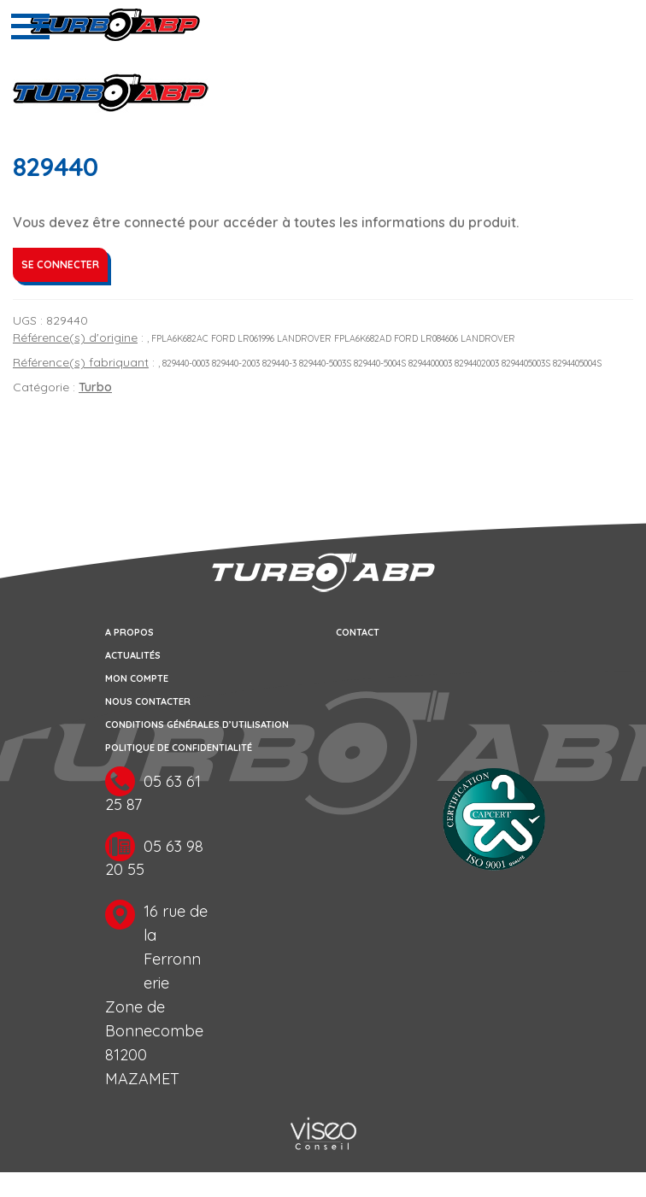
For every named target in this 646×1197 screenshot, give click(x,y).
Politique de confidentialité (178, 748)
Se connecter (60, 264)
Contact (357, 632)
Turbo (95, 387)
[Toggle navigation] (30, 26)
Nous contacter (148, 701)
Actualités (133, 655)
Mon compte (136, 678)
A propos (129, 632)
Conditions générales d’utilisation (197, 725)
